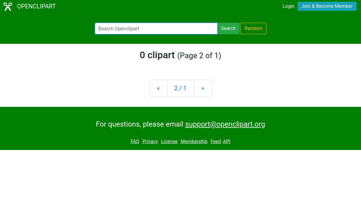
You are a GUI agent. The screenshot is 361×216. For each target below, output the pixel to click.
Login (288, 6)
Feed (216, 141)
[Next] (202, 88)
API (226, 141)
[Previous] (158, 88)
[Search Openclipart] (156, 28)
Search (228, 28)
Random (253, 28)
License (169, 141)
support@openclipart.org (225, 124)
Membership (193, 141)
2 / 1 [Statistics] (180, 88)
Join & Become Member (327, 6)
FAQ (135, 141)
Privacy (150, 141)
